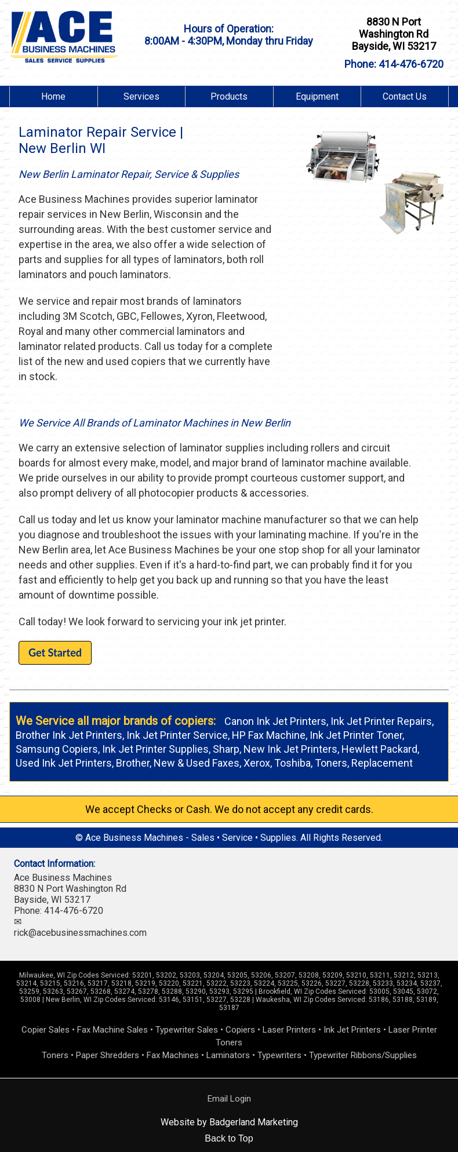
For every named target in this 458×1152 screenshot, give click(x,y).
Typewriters (279, 1055)
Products (229, 96)
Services (141, 96)
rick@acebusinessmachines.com (80, 932)
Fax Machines (173, 1055)
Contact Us (405, 96)
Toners (55, 1055)
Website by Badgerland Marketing (229, 1122)
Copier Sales (45, 1030)
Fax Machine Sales (112, 1030)
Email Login (229, 1098)
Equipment (317, 96)
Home (53, 96)
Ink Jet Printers (352, 1030)
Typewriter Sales (186, 1030)
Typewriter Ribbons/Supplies (363, 1055)
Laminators (228, 1055)
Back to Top (229, 1138)
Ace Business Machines (63, 877)
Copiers (240, 1030)
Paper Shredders (107, 1055)
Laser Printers (289, 1030)
